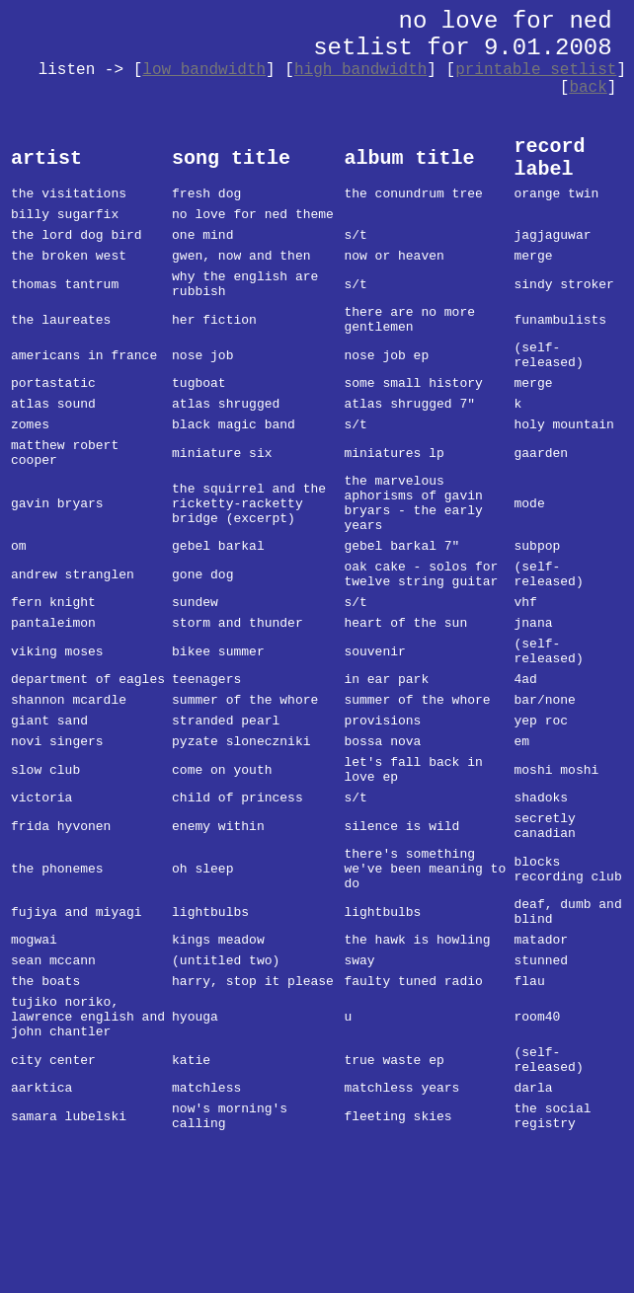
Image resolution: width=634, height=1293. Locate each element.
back (587, 88)
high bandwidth (360, 70)
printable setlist (535, 70)
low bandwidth (204, 70)
